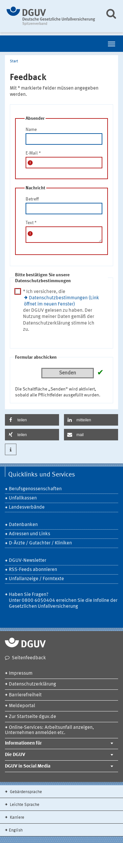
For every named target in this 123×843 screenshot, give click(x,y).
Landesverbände (27, 507)
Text (31, 223)
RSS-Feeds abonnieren (33, 569)
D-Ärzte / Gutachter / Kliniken (40, 543)
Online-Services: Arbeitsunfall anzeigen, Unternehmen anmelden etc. (49, 730)
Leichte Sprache (24, 805)
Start (14, 61)
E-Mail (33, 153)
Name (31, 129)
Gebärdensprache (25, 792)
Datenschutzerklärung (32, 684)
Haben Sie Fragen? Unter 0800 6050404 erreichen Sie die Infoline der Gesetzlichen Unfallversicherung (63, 600)
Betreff (32, 199)
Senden (67, 373)
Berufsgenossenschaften (35, 489)
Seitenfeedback (29, 658)
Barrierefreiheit (25, 695)
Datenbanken (23, 524)
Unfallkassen (23, 498)
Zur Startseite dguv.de (32, 716)
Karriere (16, 817)
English (16, 830)
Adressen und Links (29, 534)
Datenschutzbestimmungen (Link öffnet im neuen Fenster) (61, 301)
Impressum (20, 673)
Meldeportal (22, 706)
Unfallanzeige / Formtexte (36, 579)
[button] (32, 420)
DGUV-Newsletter (27, 560)
